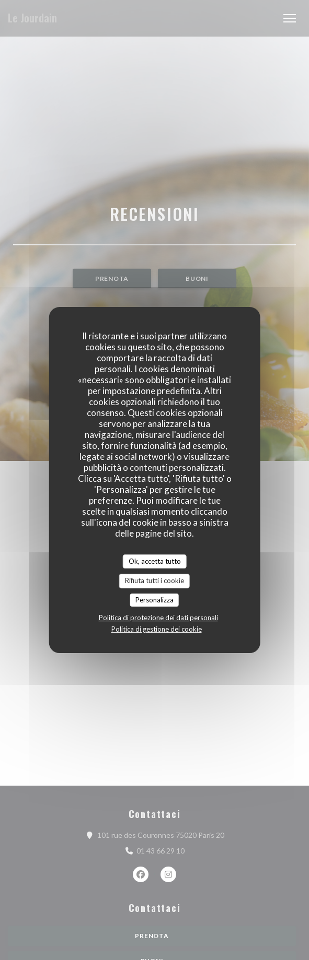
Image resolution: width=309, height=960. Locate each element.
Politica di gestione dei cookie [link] (156, 629)
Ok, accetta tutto (155, 561)
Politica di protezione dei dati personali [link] (158, 617)
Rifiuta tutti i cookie (154, 580)
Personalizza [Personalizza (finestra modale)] (154, 600)
